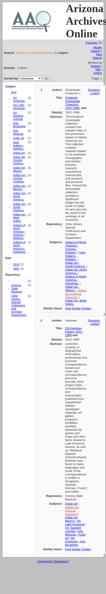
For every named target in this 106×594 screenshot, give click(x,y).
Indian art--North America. (20, 196)
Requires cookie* (94, 91)
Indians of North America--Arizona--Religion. (19, 232)
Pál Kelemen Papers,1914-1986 (74, 332)
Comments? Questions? (53, 561)
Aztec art (18, 138)
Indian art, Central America (19, 160)
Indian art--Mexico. (20, 187)
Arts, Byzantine (19, 125)
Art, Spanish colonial (18, 116)
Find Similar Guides (78, 308)
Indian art (19, 153)
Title (98, 69)
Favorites (91, 42)
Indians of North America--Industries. (19, 247)
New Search (97, 56)
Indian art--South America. (20, 207)
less (13, 92)
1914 (16, 264)
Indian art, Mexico (19, 169)
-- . (76, 294)
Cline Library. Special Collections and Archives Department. (19, 305)
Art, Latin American (19, 107)
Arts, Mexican (18, 132)
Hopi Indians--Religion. (18, 145)
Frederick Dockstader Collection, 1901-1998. (72, 103)
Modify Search (96, 49)
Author (97, 73)
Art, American (19, 99)
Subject (95, 66)
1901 (16, 268)
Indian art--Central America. (20, 178)
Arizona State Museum (16, 288)
